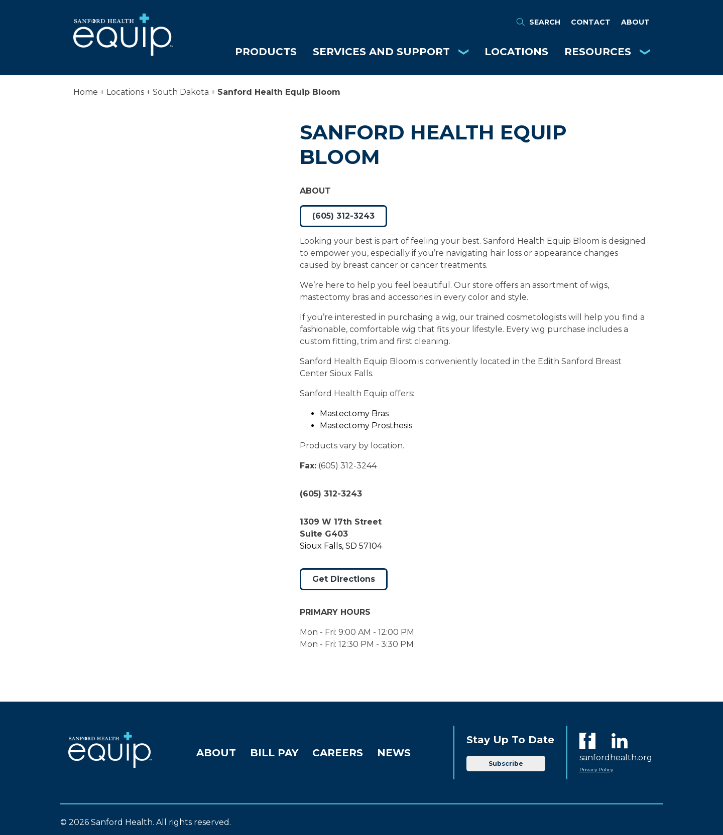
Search (538, 22)
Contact (591, 22)
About (635, 22)
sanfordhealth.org (615, 757)
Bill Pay (274, 753)
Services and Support (381, 52)
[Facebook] (587, 741)
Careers (337, 753)
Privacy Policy (596, 769)
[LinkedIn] (620, 741)
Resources (597, 52)
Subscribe (506, 763)
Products (266, 52)
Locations (516, 52)
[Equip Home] (123, 53)
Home (85, 92)
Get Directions (343, 579)
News (394, 753)
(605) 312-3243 (343, 216)
